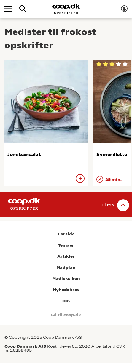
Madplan (66, 267)
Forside (66, 234)
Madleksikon (66, 278)
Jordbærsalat (24, 154)
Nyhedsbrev (66, 289)
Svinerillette (111, 154)
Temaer (66, 245)
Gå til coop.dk (66, 314)
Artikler (66, 256)
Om (66, 300)
